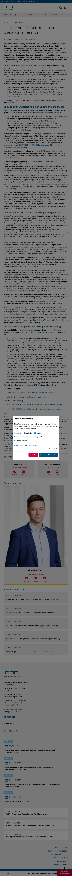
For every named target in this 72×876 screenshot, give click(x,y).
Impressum (44, 449)
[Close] (57, 418)
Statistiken (29, 433)
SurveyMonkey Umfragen (42, 437)
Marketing (39, 433)
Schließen (33, 455)
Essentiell (19, 433)
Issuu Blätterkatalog (23, 437)
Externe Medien (21, 441)
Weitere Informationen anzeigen (25, 445)
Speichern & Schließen (48, 455)
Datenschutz (53, 449)
